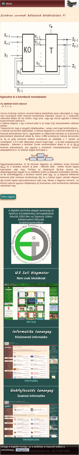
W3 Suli (31, 321)
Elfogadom (22, 450)
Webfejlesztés (31, 439)
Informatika (31, 380)
